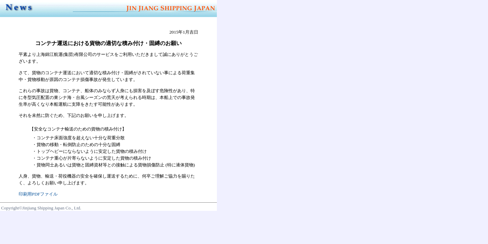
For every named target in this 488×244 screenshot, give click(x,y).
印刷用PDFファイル (38, 194)
